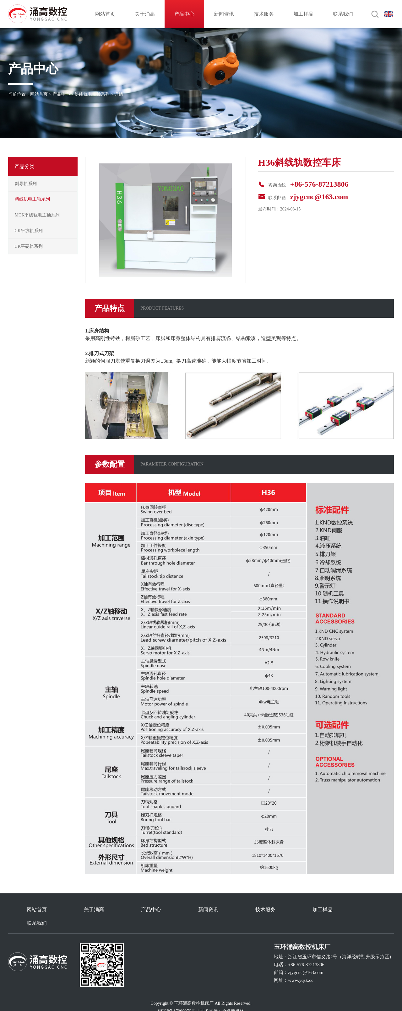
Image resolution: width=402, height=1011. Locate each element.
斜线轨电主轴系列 (92, 94)
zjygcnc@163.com (319, 197)
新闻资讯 (224, 14)
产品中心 (184, 14)
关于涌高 (145, 14)
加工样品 (303, 14)
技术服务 (264, 14)
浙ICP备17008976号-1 (178, 997)
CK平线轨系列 (29, 230)
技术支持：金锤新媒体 (222, 997)
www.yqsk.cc (300, 966)
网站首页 (105, 14)
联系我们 (343, 14)
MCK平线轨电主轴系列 (37, 215)
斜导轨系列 (26, 183)
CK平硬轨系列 (29, 246)
